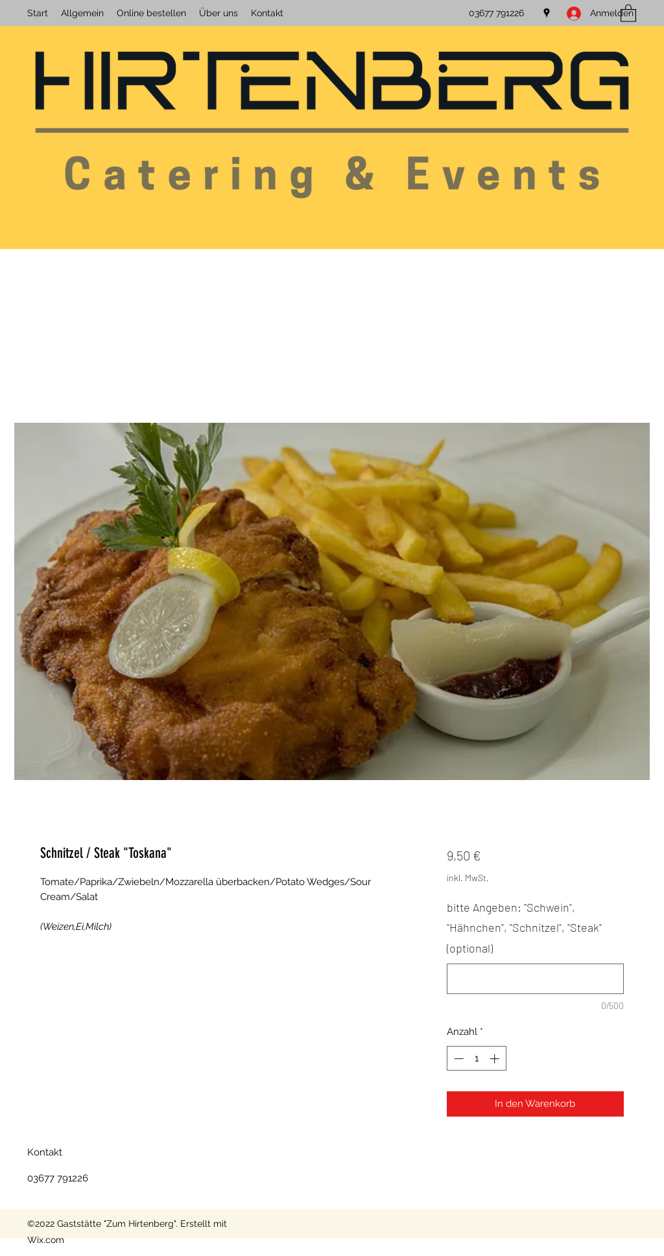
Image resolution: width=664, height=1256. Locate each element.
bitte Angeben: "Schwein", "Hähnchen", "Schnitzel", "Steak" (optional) (524, 927)
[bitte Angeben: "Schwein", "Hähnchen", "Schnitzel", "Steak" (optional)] (535, 978)
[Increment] (495, 1059)
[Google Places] (546, 12)
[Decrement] (457, 1059)
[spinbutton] (476, 1059)
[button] (628, 12)
